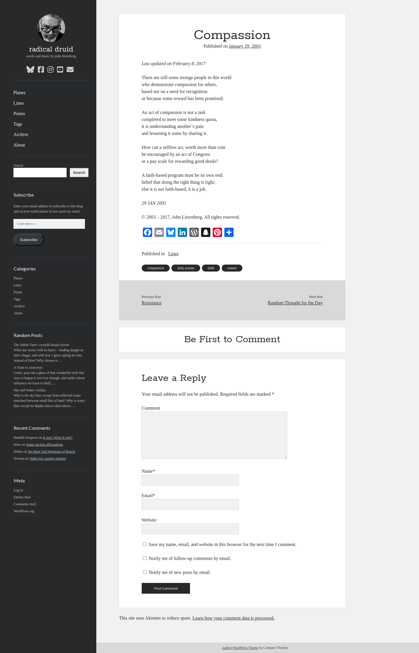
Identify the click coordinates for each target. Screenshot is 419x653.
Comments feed (25, 504)
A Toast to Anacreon (28, 367)
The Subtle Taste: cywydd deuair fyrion (41, 345)
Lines (18, 103)
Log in (18, 490)
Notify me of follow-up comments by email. (190, 558)
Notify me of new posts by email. (180, 572)
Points (19, 113)
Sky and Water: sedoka (30, 390)
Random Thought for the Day (295, 302)
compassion (156, 268)
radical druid (51, 49)
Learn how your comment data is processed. (233, 617)
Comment (151, 408)
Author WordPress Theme (240, 648)
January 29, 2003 (245, 46)
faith (211, 268)
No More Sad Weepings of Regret (51, 451)
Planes (19, 92)
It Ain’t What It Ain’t (57, 438)
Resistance (151, 302)
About (19, 144)
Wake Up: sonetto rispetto (48, 458)
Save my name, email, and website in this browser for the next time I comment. (223, 544)
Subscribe (29, 240)
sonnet (232, 268)
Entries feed (22, 497)
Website (149, 520)
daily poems (185, 268)
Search (18, 165)
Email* (148, 495)
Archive (21, 134)
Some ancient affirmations (44, 445)
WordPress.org (24, 511)
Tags (17, 124)
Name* (148, 471)
